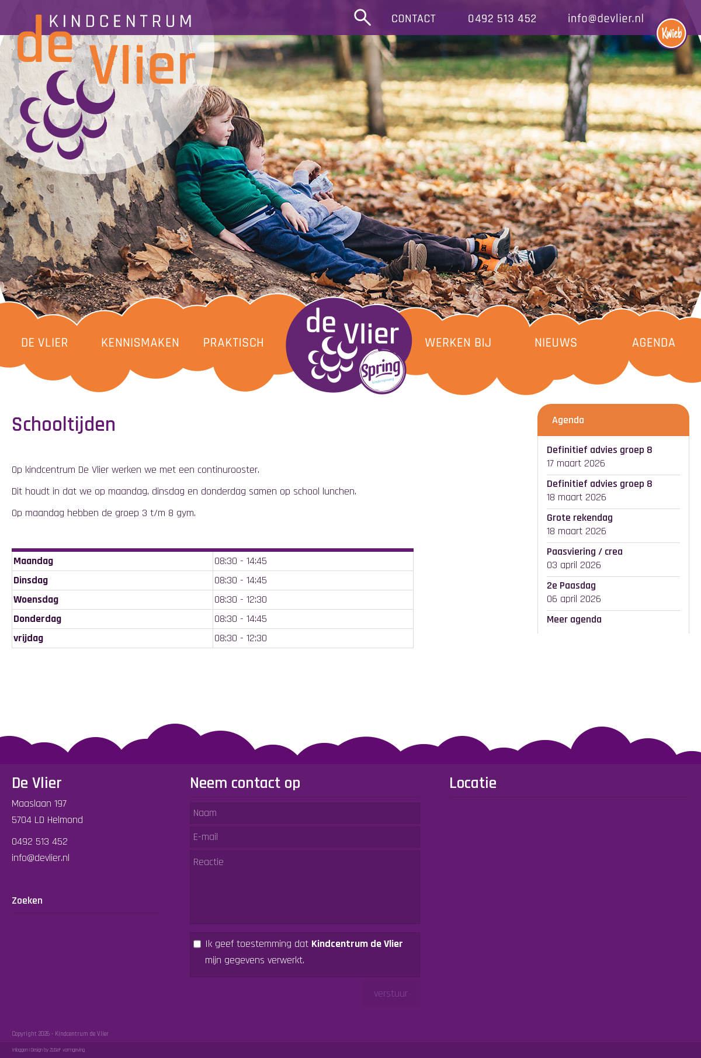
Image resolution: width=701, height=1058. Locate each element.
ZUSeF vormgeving (67, 1050)
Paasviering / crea (585, 551)
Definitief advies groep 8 (600, 450)
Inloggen (20, 1050)
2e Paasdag (571, 585)
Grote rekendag (580, 517)
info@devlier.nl (41, 858)
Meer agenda (574, 619)
